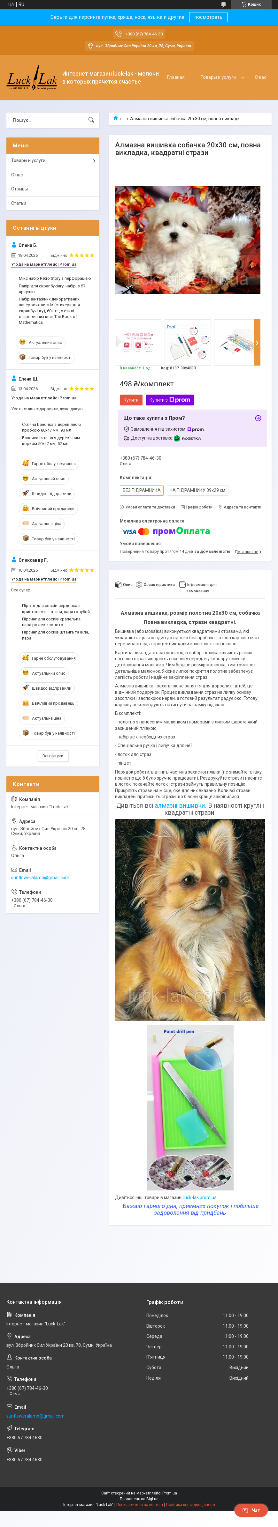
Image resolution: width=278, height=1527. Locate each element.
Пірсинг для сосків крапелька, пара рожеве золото (51, 622)
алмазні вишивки (180, 805)
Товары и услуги (218, 77)
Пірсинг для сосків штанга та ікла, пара (55, 635)
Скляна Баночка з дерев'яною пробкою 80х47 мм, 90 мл (51, 427)
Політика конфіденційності (190, 1504)
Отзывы (19, 188)
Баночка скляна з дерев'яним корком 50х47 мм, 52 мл (51, 440)
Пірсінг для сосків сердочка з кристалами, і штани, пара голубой (56, 608)
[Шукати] (91, 120)
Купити (131, 400)
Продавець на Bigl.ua (139, 1499)
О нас (260, 77)
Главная (176, 77)
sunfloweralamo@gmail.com (40, 877)
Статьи (18, 203)
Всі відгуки (52, 755)
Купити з (170, 400)
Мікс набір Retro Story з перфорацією (55, 278)
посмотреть (208, 17)
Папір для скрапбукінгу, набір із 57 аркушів (52, 289)
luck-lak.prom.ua (200, 1197)
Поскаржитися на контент (139, 1504)
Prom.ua (169, 1493)
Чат (251, 1510)
